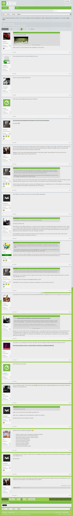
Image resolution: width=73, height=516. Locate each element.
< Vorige (11, 499)
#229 (70, 238)
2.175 (10, 90)
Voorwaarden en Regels (61, 514)
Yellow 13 (5, 129)
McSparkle (5, 203)
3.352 (10, 45)
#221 (70, 52)
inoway (14, 487)
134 (10, 398)
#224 (70, 116)
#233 (70, 338)
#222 (70, 73)
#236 (70, 402)
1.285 (10, 159)
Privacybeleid (68, 514)
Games (10, 25)
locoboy (4, 303)
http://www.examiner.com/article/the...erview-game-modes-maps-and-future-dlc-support (33, 318)
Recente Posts (15, 10)
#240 (70, 495)
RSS (70, 512)
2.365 (10, 443)
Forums (11, 7)
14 (25, 499)
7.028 (10, 207)
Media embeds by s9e (26, 514)
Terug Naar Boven (65, 512)
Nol (3, 439)
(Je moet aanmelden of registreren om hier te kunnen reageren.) (60, 499)
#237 (70, 426)
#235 (70, 381)
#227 (70, 190)
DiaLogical (5, 87)
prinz (4, 351)
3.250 (10, 328)
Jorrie (4, 251)
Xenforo (13, 512)
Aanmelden (67, 1)
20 (29, 499)
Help (56, 512)
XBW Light (4, 512)
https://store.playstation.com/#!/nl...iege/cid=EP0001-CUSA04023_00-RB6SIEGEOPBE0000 (33, 345)
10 (17, 499)
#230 (70, 264)
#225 (70, 142)
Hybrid (19, 25)
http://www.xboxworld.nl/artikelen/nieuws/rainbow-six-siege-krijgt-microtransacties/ (31, 120)
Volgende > (33, 499)
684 (10, 69)
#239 (70, 474)
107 (10, 355)
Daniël (4, 156)
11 (19, 499)
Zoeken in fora (7, 10)
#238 (70, 450)
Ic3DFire (5, 41)
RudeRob (5, 373)
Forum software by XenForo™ (12, 514)
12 (21, 29)
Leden (17, 7)
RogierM (5, 65)
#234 (70, 359)
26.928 (9, 133)
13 (23, 499)
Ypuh (4, 227)
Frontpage (5, 7)
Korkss (4, 108)
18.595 (9, 257)
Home (60, 512)
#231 (70, 290)
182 (10, 307)
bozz (4, 394)
